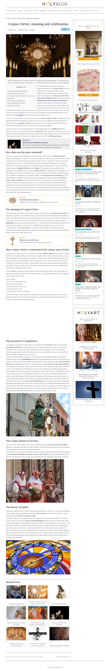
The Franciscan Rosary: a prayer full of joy (88, 258)
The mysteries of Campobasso (16, 101)
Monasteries (52, 10)
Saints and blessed (31, 10)
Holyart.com (11, 10)
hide (24, 87)
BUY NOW (88, 59)
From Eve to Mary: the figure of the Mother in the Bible (26, 656)
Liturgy (20, 10)
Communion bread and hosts (29, 200)
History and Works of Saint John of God (87, 232)
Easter (75, 10)
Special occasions (65, 10)
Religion (43, 10)
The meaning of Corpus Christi (16, 93)
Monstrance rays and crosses (29, 240)
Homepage (8, 18)
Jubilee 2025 (94, 10)
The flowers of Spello (13, 105)
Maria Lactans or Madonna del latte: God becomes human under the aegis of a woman (87, 288)
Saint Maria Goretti (62, 656)
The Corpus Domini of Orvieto (16, 103)
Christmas (83, 10)
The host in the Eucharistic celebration (35, 142)
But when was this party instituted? (17, 91)
